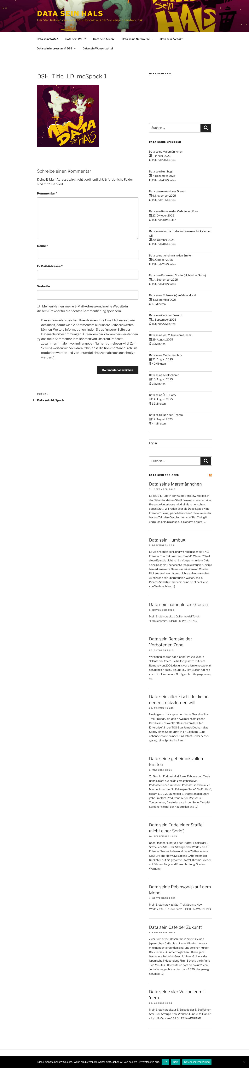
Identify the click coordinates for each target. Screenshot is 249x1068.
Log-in (153, 443)
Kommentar (47, 193)
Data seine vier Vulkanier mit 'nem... (171, 335)
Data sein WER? (75, 39)
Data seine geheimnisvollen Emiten (170, 255)
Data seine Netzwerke (137, 39)
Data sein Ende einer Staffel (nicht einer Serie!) (177, 275)
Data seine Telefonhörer (164, 375)
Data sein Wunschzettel (98, 48)
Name (42, 246)
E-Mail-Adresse (50, 266)
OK (165, 1061)
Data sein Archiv (103, 39)
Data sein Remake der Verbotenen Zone (173, 211)
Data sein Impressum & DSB (56, 48)
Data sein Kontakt (171, 39)
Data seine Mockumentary (165, 355)
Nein (175, 1061)
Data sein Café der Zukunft (165, 315)
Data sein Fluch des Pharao (166, 414)
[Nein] (244, 1062)
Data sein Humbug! (160, 171)
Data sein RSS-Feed (164, 475)
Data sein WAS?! (47, 39)
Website (43, 286)
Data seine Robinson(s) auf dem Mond (172, 295)
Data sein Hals (70, 13)
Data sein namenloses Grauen (167, 191)
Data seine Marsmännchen (165, 151)
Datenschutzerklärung (197, 1061)
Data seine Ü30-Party (162, 394)
